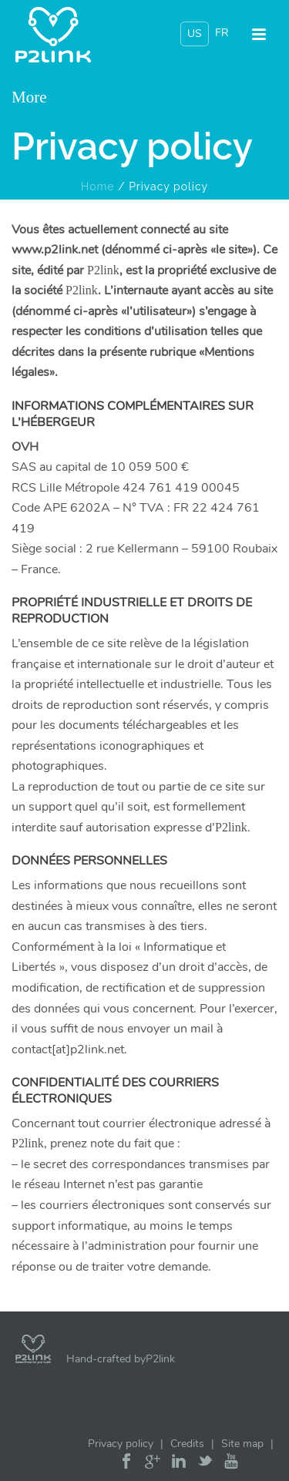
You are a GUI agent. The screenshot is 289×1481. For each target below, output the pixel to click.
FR (222, 32)
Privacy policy (120, 1443)
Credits (187, 1443)
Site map (242, 1443)
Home (98, 186)
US (194, 33)
